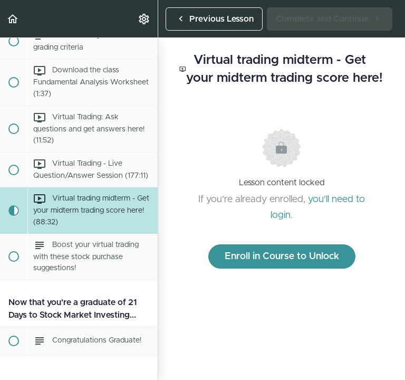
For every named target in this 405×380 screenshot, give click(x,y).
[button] (13, 18)
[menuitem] (144, 18)
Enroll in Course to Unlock (282, 256)
